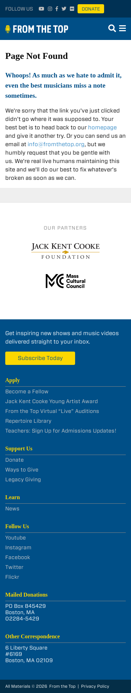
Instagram (18, 547)
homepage (102, 127)
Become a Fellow (27, 391)
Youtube (15, 538)
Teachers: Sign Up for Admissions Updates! (60, 431)
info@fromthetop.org (56, 144)
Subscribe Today (40, 358)
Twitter (14, 567)
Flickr (12, 577)
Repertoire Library (28, 421)
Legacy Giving (23, 479)
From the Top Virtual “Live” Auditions (52, 411)
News (12, 508)
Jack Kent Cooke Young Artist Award (51, 401)
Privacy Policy (95, 686)
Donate (91, 9)
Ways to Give (21, 470)
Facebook (17, 557)
